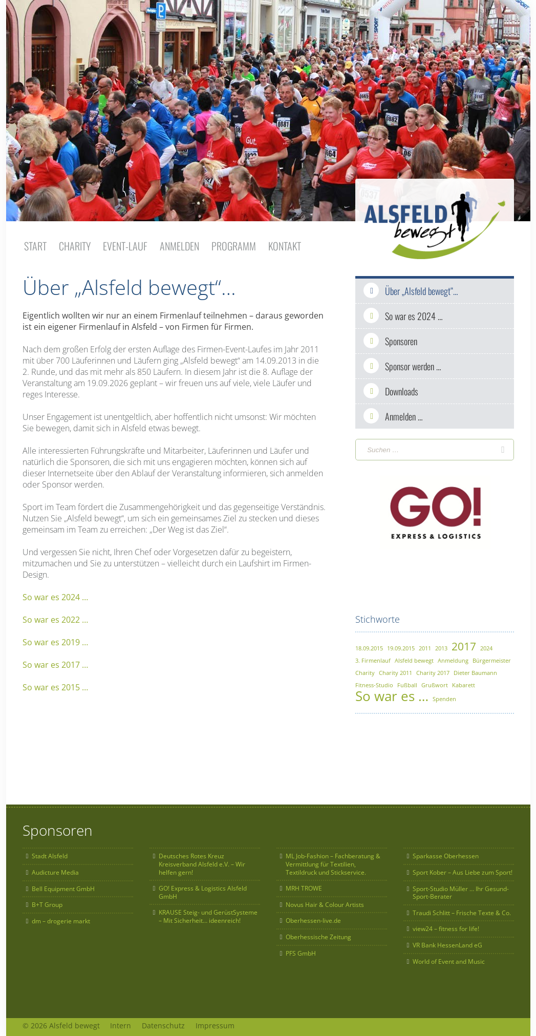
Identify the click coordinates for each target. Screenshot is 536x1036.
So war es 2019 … (55, 638)
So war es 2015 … (55, 683)
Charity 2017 (432, 669)
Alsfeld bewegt (414, 657)
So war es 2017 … (55, 661)
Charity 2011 (395, 669)
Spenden (444, 695)
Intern (125, 1022)
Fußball (407, 681)
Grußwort (434, 681)
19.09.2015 (401, 644)
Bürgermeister (492, 657)
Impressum (227, 1022)
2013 (441, 644)
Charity (365, 669)
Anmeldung (453, 657)
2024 (486, 644)
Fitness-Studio (374, 681)
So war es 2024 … (55, 593)
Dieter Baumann (475, 669)
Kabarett (463, 681)
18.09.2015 (369, 644)
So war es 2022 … (55, 616)
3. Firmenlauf (373, 657)
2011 (425, 644)
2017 (464, 643)
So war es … (391, 693)
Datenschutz (172, 1022)
